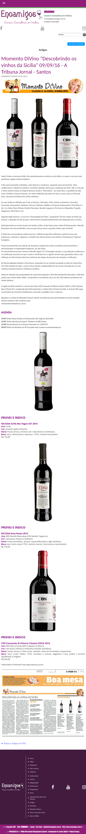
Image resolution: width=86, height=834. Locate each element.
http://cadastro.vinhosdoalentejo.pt (48, 327)
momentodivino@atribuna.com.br (13, 304)
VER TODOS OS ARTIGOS (76, 44)
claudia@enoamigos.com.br (55, 19)
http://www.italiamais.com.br (32, 665)
